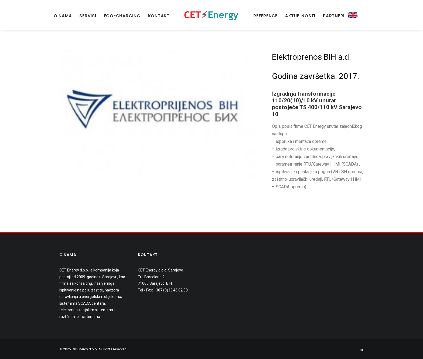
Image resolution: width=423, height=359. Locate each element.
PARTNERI (333, 16)
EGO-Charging (122, 16)
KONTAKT (159, 16)
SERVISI (87, 16)
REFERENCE (265, 16)
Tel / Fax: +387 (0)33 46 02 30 (163, 290)
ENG (353, 15)
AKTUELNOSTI (300, 16)
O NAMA (63, 16)
